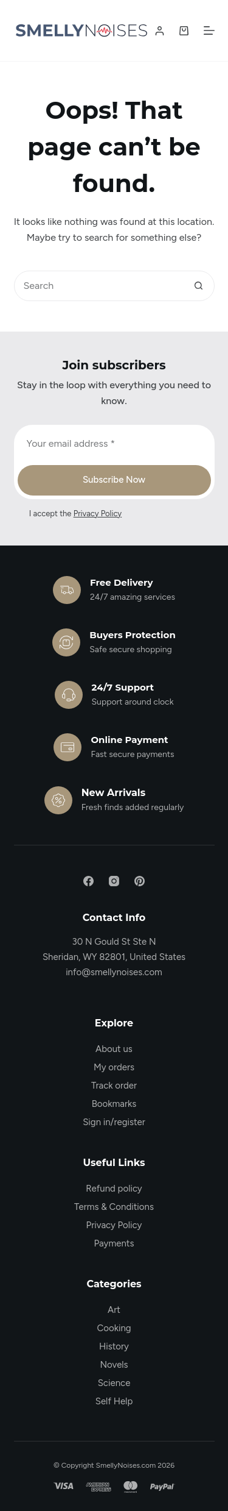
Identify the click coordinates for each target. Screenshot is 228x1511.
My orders (114, 1067)
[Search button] (199, 286)
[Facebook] (88, 881)
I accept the (75, 513)
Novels (114, 1364)
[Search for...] (99, 286)
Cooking (114, 1328)
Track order (114, 1085)
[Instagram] (114, 881)
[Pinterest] (139, 881)
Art (114, 1309)
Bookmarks (114, 1103)
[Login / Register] (159, 30)
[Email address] (114, 443)
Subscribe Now (114, 479)
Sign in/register (114, 1122)
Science (114, 1383)
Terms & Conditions (114, 1206)
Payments (114, 1243)
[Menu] (209, 30)
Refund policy (114, 1188)
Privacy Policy (98, 513)
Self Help (114, 1401)
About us (114, 1048)
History (114, 1346)
